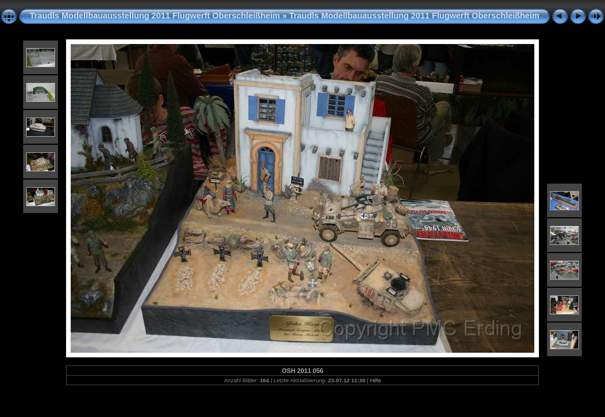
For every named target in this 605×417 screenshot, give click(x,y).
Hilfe (375, 380)
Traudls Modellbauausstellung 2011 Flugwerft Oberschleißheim (155, 15)
